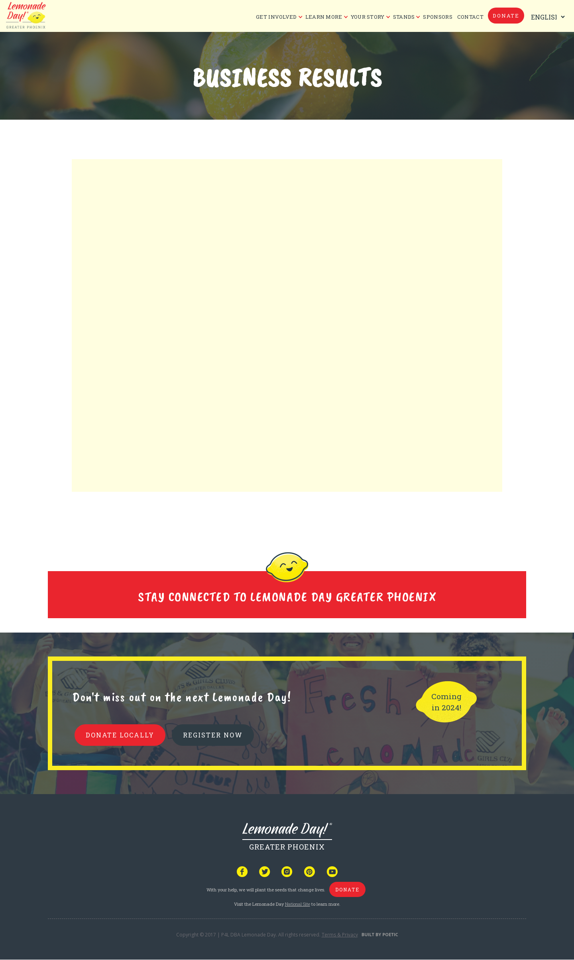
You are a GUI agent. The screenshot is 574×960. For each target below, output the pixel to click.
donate (506, 15)
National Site (297, 904)
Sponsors (437, 16)
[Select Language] (546, 17)
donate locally (120, 735)
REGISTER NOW (213, 735)
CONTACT (470, 16)
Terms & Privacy (340, 934)
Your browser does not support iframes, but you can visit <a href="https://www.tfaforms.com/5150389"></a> (287, 327)
